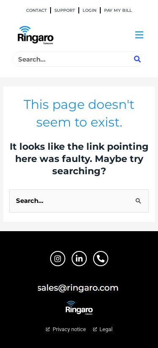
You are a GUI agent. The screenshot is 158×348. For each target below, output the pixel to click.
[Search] (137, 59)
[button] (139, 35)
